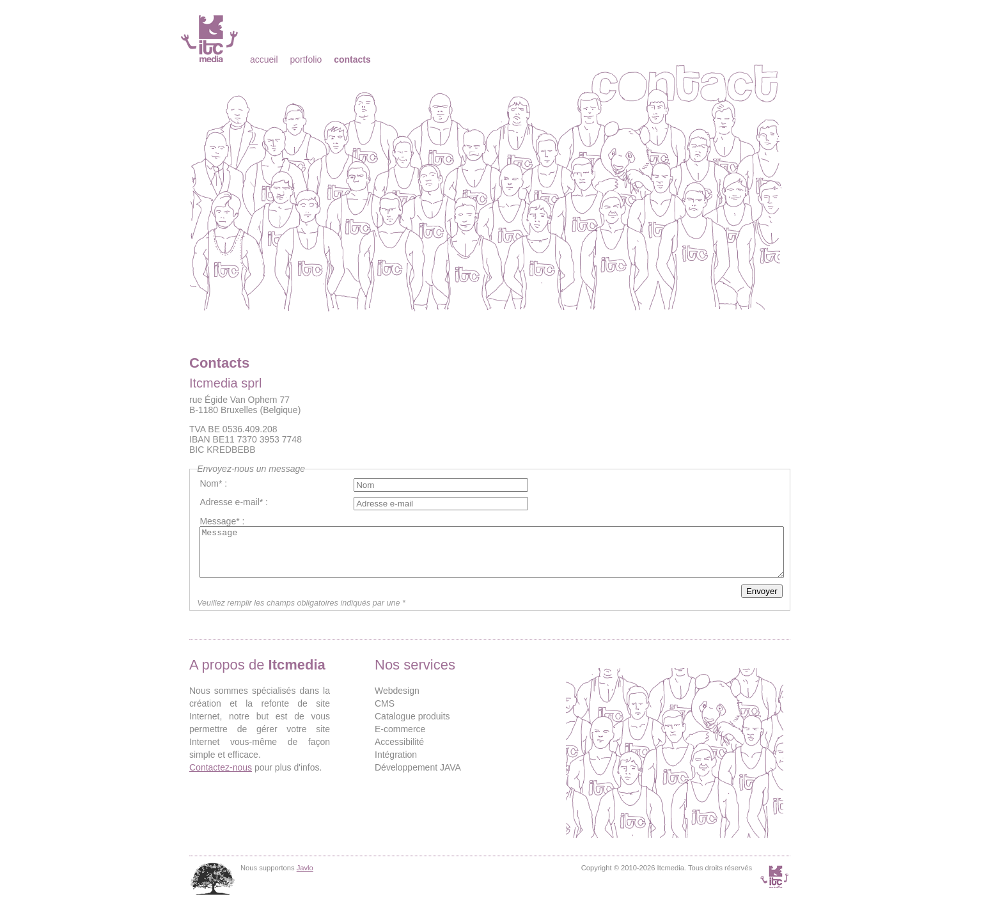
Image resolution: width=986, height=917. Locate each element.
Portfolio (306, 59)
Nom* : (213, 483)
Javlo (305, 877)
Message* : (222, 521)
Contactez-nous (220, 777)
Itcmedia (210, 38)
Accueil (264, 59)
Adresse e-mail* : (234, 502)
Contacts (352, 59)
